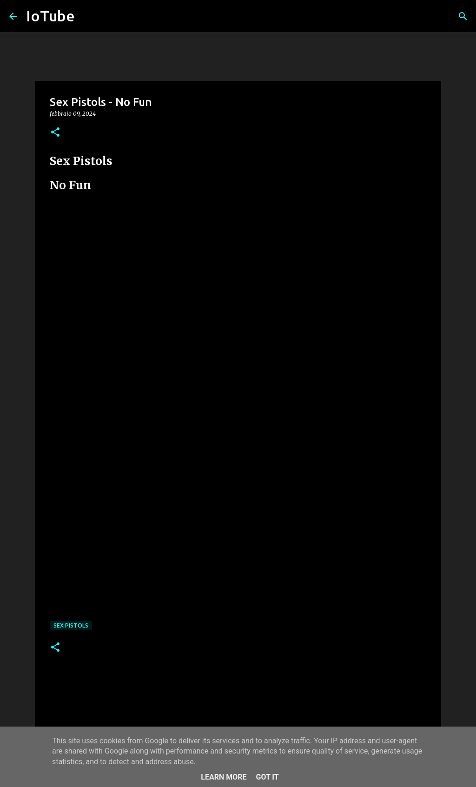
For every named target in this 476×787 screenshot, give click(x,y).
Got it (267, 777)
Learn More (223, 777)
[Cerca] (463, 16)
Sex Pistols (70, 625)
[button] (55, 132)
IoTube (50, 15)
